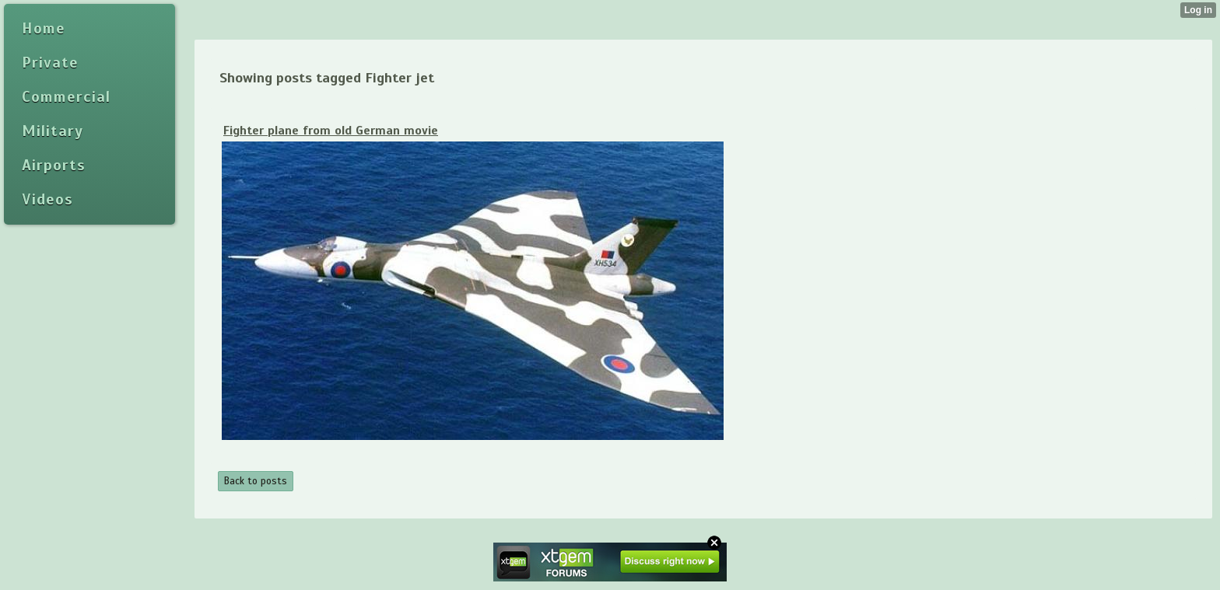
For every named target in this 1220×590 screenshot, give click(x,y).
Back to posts (255, 481)
